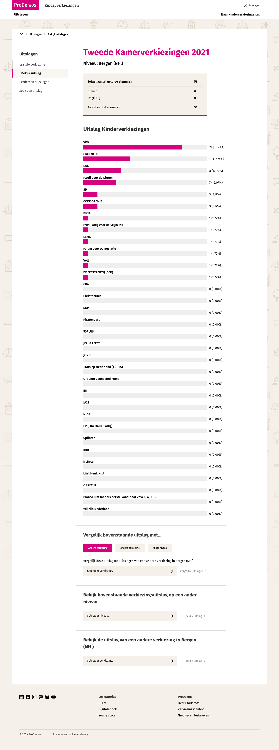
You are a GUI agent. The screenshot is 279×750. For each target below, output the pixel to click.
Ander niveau (160, 548)
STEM (102, 703)
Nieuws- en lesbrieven (193, 715)
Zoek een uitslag (30, 90)
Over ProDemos (188, 703)
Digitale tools (108, 709)
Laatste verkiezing (32, 64)
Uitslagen (21, 14)
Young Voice (107, 715)
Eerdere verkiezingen (34, 82)
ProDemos (185, 697)
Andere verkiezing (97, 548)
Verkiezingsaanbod (191, 709)
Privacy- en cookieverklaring (70, 734)
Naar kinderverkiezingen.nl (240, 14)
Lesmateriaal (108, 697)
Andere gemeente (130, 548)
